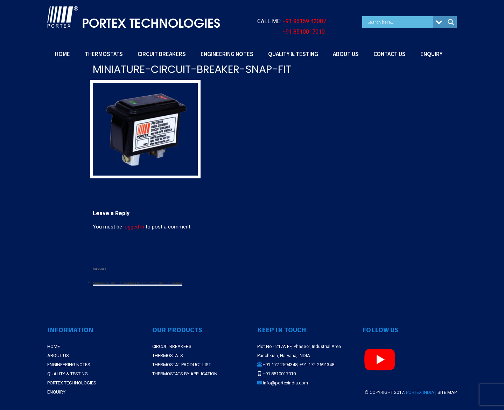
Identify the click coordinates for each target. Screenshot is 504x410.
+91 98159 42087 (304, 21)
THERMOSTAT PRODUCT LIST (181, 364)
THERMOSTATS (104, 54)
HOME (62, 54)
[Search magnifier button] (451, 22)
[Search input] (399, 22)
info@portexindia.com (285, 382)
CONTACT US (389, 54)
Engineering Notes (68, 364)
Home (53, 346)
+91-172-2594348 (280, 364)
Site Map (447, 392)
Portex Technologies (71, 382)
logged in (134, 227)
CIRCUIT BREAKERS (162, 54)
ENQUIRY (431, 54)
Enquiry (56, 392)
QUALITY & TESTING (293, 54)
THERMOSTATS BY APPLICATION (184, 373)
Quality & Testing (67, 373)
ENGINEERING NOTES (227, 54)
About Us (58, 355)
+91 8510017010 (303, 31)
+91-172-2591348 (317, 364)
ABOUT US (346, 54)
